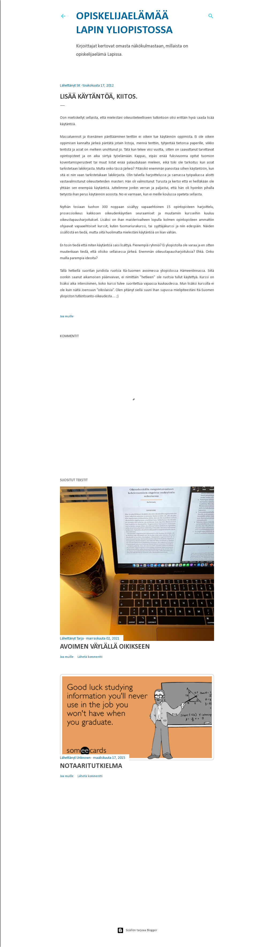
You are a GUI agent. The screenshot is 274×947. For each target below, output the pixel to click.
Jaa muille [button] (67, 316)
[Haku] (211, 15)
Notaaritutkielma (91, 766)
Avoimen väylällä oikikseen (105, 647)
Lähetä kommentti (90, 657)
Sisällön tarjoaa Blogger (137, 930)
